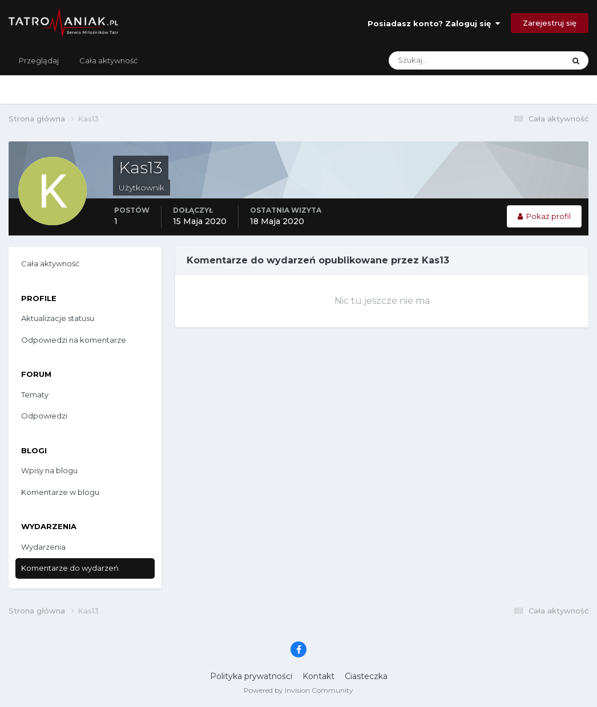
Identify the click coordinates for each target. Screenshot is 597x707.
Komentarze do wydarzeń (70, 567)
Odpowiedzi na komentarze (73, 339)
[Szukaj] (431, 60)
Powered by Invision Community (298, 690)
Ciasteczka (366, 676)
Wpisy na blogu (49, 470)
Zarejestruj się (549, 22)
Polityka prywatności (251, 676)
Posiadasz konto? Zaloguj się (434, 23)
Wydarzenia (43, 546)
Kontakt (318, 676)
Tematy (35, 394)
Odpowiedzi (44, 415)
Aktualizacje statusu (57, 318)
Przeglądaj (39, 60)
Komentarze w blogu (60, 492)
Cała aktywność (108, 60)
